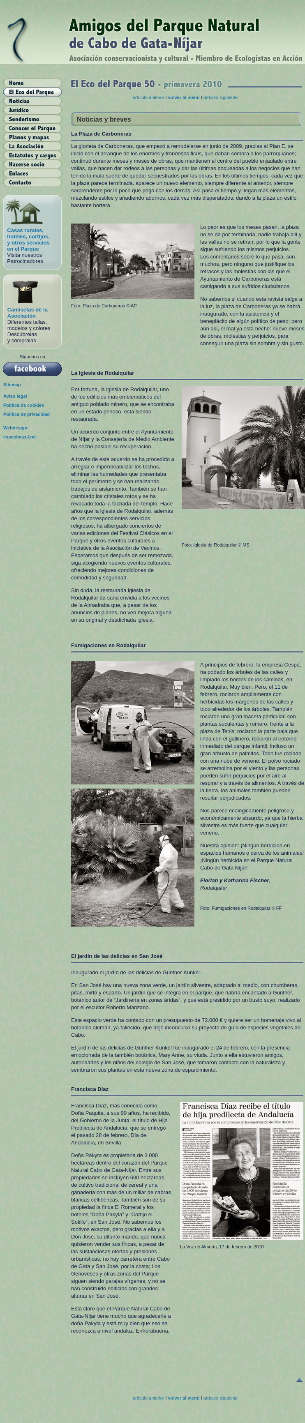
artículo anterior (149, 97)
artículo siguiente (220, 97)
